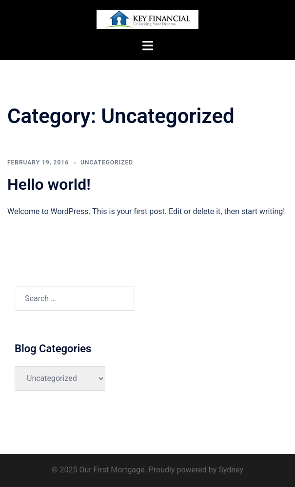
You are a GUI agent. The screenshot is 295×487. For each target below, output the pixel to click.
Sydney (230, 469)
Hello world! (49, 184)
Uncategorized (106, 162)
